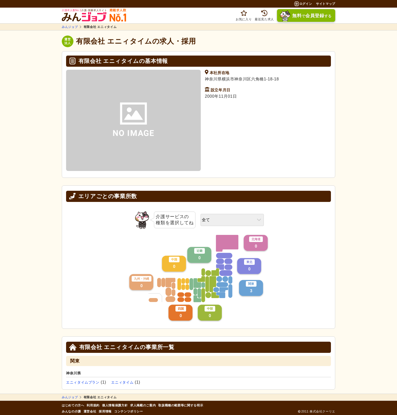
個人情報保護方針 (115, 405)
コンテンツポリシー (128, 411)
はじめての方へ (73, 405)
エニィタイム (122, 382)
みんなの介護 (71, 411)
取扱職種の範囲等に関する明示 (180, 405)
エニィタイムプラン (83, 382)
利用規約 (93, 405)
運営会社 (90, 411)
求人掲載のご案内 (143, 405)
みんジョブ (70, 26)
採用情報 (105, 411)
